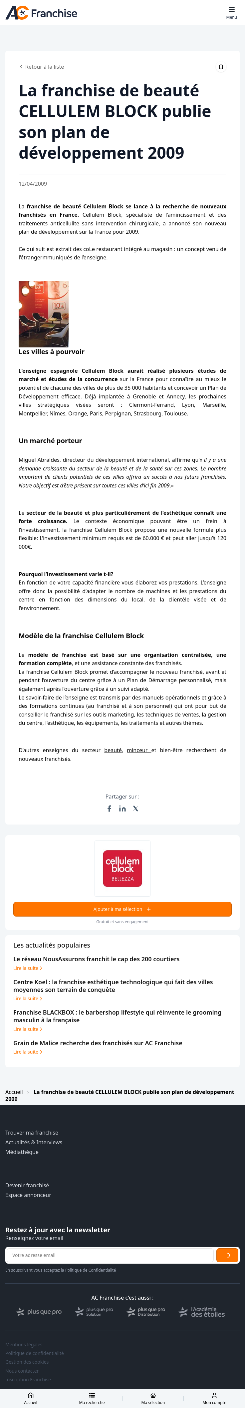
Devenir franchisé (27, 1185)
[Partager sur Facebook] (109, 808)
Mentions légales (24, 1345)
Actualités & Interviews (33, 1142)
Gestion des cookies (27, 1362)
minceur (139, 750)
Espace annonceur (28, 1195)
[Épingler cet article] (221, 66)
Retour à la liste (41, 66)
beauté (113, 750)
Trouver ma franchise (31, 1132)
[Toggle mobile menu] (232, 13)
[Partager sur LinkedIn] (122, 808)
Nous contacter (22, 1371)
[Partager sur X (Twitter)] (135, 808)
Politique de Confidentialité (90, 1270)
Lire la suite (28, 968)
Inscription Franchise (28, 1380)
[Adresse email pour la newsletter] (110, 1255)
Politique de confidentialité (34, 1353)
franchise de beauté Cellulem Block (75, 206)
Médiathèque (22, 1152)
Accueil (14, 1092)
